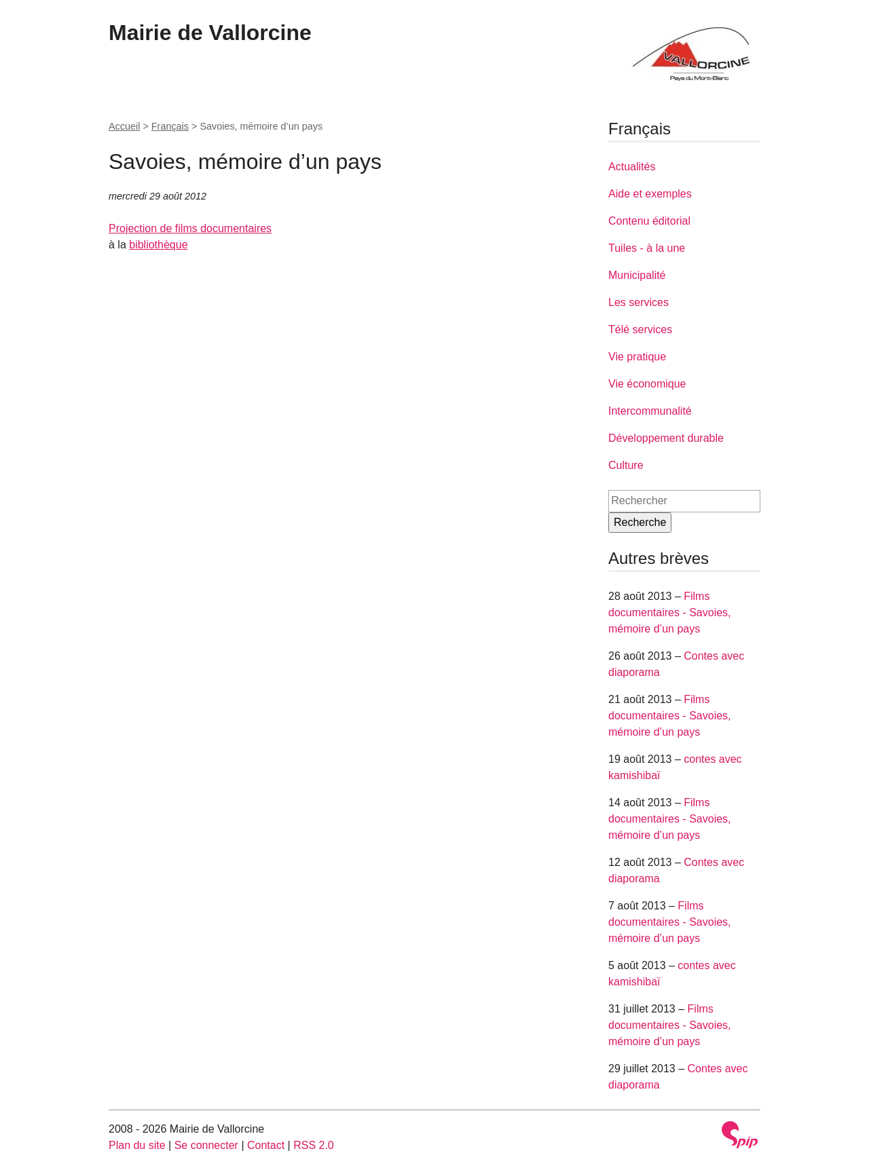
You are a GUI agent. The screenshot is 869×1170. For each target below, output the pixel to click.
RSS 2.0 (313, 1145)
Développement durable (666, 438)
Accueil (124, 126)
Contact (265, 1145)
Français (170, 126)
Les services (638, 302)
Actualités (631, 166)
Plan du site (137, 1145)
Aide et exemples (650, 194)
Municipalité (636, 275)
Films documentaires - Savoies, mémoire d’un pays (669, 612)
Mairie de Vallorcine (210, 32)
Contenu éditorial (649, 221)
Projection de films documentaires (190, 228)
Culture (626, 465)
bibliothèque (158, 244)
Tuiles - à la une (646, 248)
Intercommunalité (650, 411)
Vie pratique (637, 356)
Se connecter (206, 1145)
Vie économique (647, 384)
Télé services (640, 329)
